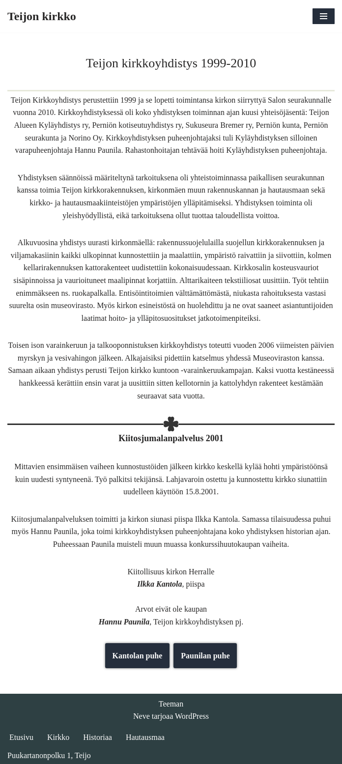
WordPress (192, 716)
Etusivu (21, 737)
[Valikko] (324, 16)
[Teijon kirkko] (41, 16)
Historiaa (97, 737)
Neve (141, 716)
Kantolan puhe (138, 655)
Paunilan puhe (205, 655)
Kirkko (58, 737)
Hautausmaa (145, 737)
